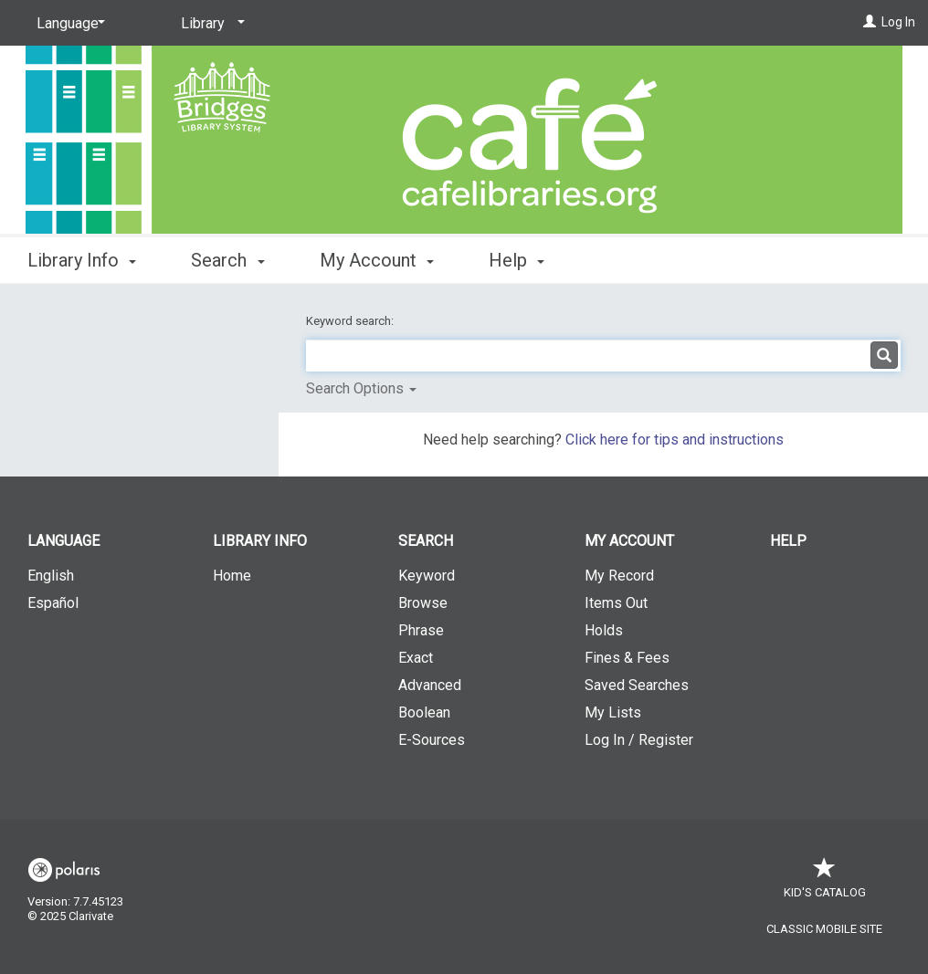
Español (53, 603)
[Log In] (869, 22)
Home (232, 575)
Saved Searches (637, 685)
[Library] (210, 23)
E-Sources (431, 740)
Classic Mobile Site (824, 929)
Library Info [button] (81, 260)
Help (788, 541)
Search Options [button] (361, 388)
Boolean (424, 712)
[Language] (67, 23)
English (50, 575)
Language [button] (63, 541)
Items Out (616, 603)
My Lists (613, 712)
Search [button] (227, 260)
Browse (423, 603)
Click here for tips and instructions (674, 439)
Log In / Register (639, 740)
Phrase (421, 630)
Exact (415, 657)
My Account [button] (377, 260)
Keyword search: (351, 321)
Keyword (426, 575)
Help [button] (516, 260)
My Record (619, 575)
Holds (604, 630)
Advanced (429, 685)
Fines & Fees (627, 657)
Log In (898, 22)
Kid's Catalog (825, 883)
